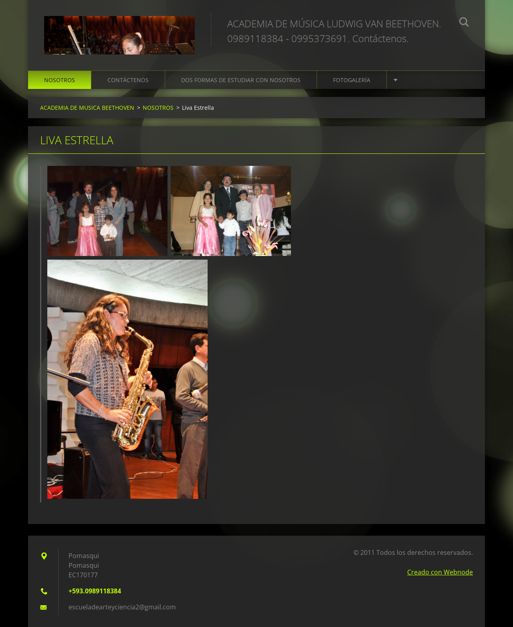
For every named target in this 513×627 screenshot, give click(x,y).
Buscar (464, 23)
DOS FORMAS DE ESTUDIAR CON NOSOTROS (241, 80)
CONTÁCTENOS (128, 80)
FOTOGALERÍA (351, 80)
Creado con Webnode (440, 572)
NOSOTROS (59, 80)
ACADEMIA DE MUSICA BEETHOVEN (87, 107)
